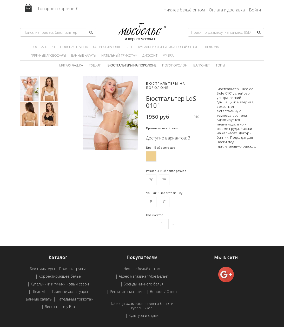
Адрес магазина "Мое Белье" (144, 276)
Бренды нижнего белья (143, 284)
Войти (255, 10)
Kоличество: (155, 215)
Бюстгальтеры (42, 47)
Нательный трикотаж (119, 55)
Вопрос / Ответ (163, 292)
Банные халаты (83, 55)
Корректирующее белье (113, 47)
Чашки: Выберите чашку (164, 193)
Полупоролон (174, 65)
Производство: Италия (162, 128)
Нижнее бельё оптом (184, 10)
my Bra (168, 55)
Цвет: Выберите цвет (161, 147)
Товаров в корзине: (49, 7)
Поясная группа (74, 47)
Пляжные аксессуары (48, 55)
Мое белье (142, 32)
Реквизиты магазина (128, 292)
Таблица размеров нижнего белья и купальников (141, 306)
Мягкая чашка (71, 65)
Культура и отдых (143, 315)
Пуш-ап (95, 65)
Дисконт (149, 55)
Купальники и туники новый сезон (168, 47)
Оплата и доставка (227, 10)
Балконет (201, 65)
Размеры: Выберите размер (166, 171)
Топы (220, 65)
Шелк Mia (211, 47)
